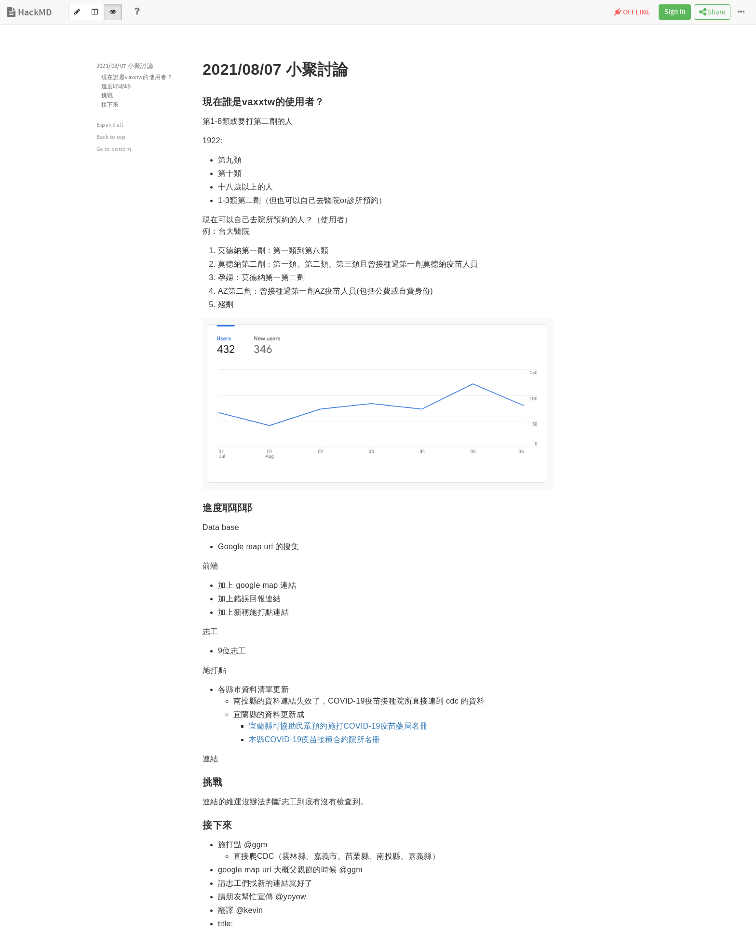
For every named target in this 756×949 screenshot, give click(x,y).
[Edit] (77, 12)
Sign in (674, 12)
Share (712, 12)
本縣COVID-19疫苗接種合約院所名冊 (314, 739)
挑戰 (107, 95)
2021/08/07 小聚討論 (124, 66)
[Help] (137, 12)
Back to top (111, 137)
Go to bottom (113, 149)
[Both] (95, 12)
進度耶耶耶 (116, 86)
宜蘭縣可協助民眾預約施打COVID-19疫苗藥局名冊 (338, 726)
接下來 (110, 104)
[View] (113, 12)
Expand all (109, 125)
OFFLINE (632, 12)
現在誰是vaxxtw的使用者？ (137, 77)
